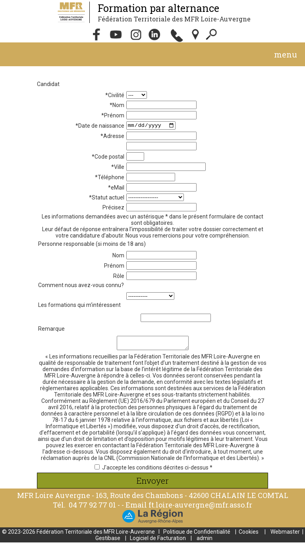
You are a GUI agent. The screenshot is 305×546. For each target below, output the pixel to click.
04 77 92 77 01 (93, 508)
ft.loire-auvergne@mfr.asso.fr (200, 508)
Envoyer (152, 484)
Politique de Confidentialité (196, 535)
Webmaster (285, 535)
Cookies (249, 535)
